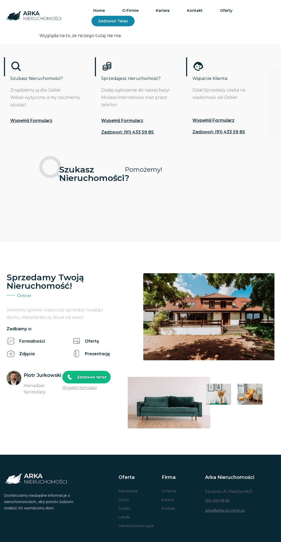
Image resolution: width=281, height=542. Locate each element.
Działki (124, 508)
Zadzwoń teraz (113, 21)
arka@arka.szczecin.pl (225, 510)
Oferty (226, 10)
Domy (124, 500)
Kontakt (195, 10)
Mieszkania (128, 491)
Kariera (163, 10)
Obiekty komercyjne (136, 526)
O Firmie (169, 491)
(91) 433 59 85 (217, 501)
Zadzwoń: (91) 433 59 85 (127, 132)
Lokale (124, 517)
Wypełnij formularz (31, 120)
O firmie (130, 10)
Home (99, 10)
